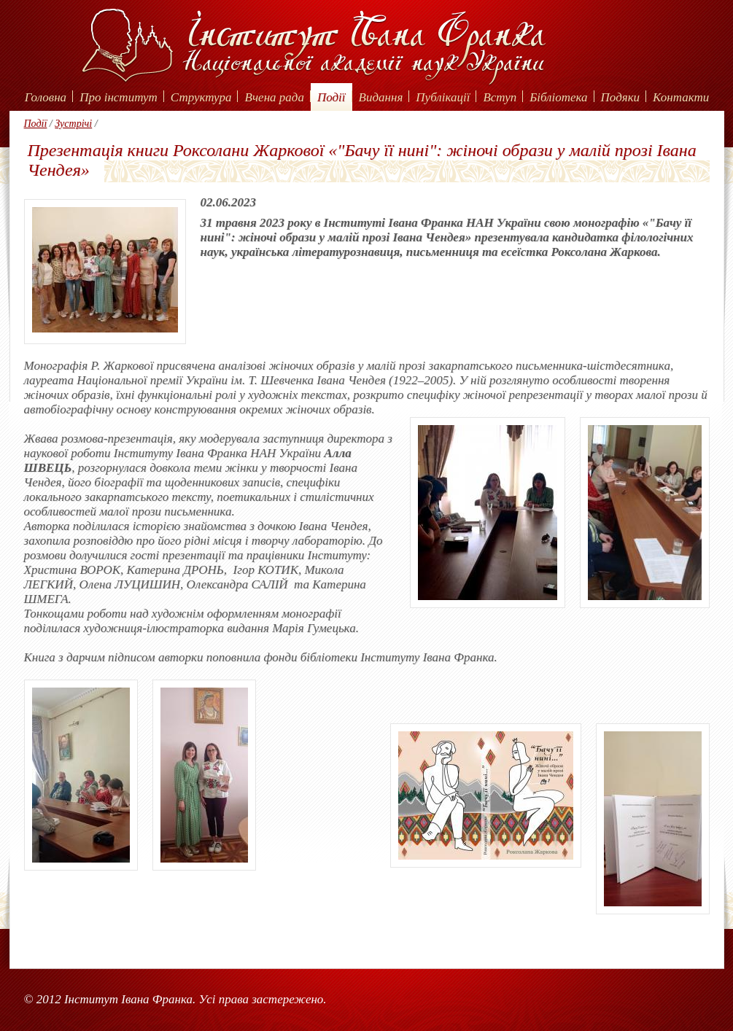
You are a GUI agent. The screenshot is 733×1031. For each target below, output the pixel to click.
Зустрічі (73, 123)
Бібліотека (558, 97)
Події (331, 97)
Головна (45, 97)
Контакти (681, 97)
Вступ (499, 97)
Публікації (443, 97)
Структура (201, 97)
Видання (381, 97)
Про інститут (118, 97)
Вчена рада (274, 97)
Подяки (620, 97)
